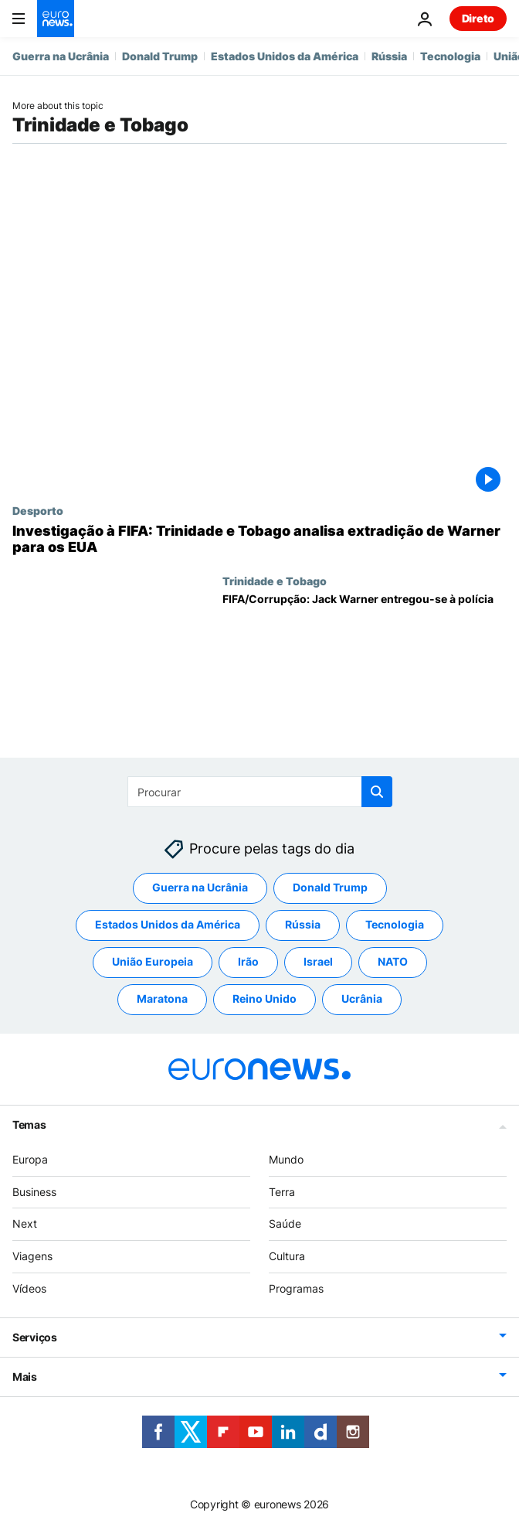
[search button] (376, 791)
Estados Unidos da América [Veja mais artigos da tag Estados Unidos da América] (167, 924)
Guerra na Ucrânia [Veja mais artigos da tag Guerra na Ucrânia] (200, 887)
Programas (296, 1288)
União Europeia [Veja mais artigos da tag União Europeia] (152, 961)
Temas (29, 1124)
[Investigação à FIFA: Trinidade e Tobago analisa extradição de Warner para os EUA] (259, 539)
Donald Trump (160, 56)
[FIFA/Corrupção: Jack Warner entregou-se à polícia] (364, 650)
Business (34, 1191)
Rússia (389, 56)
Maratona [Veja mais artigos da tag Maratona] (162, 998)
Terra (282, 1191)
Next (24, 1223)
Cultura (287, 1256)
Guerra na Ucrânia (60, 56)
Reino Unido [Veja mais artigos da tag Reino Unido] (264, 998)
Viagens (32, 1256)
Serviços (34, 1337)
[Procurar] (259, 791)
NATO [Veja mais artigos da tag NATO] (393, 961)
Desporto (37, 510)
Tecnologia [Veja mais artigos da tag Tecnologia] (394, 924)
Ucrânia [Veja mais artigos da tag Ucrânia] (361, 998)
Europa (30, 1159)
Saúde (285, 1223)
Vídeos (29, 1288)
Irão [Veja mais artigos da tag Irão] (248, 961)
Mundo (286, 1159)
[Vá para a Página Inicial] (55, 18)
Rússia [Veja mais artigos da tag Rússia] (303, 924)
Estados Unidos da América (284, 56)
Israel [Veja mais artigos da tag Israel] (318, 961)
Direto (478, 18)
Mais (24, 1376)
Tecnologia (450, 56)
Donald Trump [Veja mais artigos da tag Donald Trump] (330, 887)
